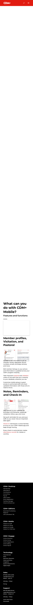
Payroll (5, 496)
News (4, 556)
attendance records (9, 432)
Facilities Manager (8, 501)
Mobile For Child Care (9, 529)
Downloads (6, 601)
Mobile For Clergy (8, 525)
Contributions (7, 492)
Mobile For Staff (7, 523)
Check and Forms (7, 560)
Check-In (6, 423)
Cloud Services (7, 554)
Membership (6, 488)
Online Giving (7, 540)
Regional (5, 512)
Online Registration (8, 542)
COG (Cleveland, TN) (8, 514)
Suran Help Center (8, 599)
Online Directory (7, 538)
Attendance (6, 490)
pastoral (16, 375)
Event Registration (8, 499)
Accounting (6, 494)
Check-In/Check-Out (8, 503)
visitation (25, 375)
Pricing (5, 584)
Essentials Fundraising (9, 511)
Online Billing (7, 543)
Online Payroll (7, 545)
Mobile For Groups (8, 527)
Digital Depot (6, 565)
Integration (6, 562)
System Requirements (9, 563)
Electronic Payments (8, 558)
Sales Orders (6, 497)
